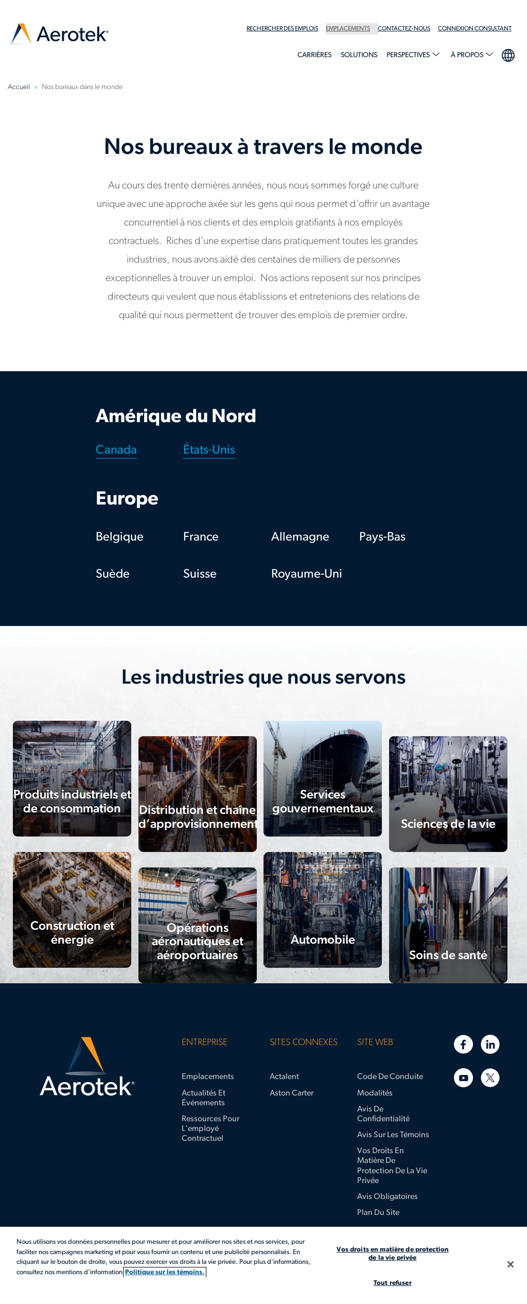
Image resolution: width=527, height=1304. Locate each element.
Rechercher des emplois (282, 29)
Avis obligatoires (387, 1197)
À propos (468, 55)
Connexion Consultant (475, 29)
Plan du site (378, 1213)
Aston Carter (291, 1093)
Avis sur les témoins (393, 1135)
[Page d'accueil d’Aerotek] (87, 1067)
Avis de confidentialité (383, 1114)
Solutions (359, 55)
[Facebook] (463, 1044)
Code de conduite (390, 1077)
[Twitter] (490, 1077)
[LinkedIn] (490, 1044)
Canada (116, 450)
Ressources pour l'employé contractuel (210, 1129)
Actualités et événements (203, 1098)
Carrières (314, 55)
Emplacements (348, 29)
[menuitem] (286, 28)
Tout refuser (393, 1283)
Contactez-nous (404, 29)
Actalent (284, 1077)
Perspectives (409, 55)
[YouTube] (463, 1077)
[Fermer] (510, 1264)
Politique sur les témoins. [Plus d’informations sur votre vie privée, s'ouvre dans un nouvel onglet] (164, 1272)
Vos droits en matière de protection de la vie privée (392, 1166)
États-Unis (209, 450)
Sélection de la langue (507, 54)
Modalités (375, 1093)
